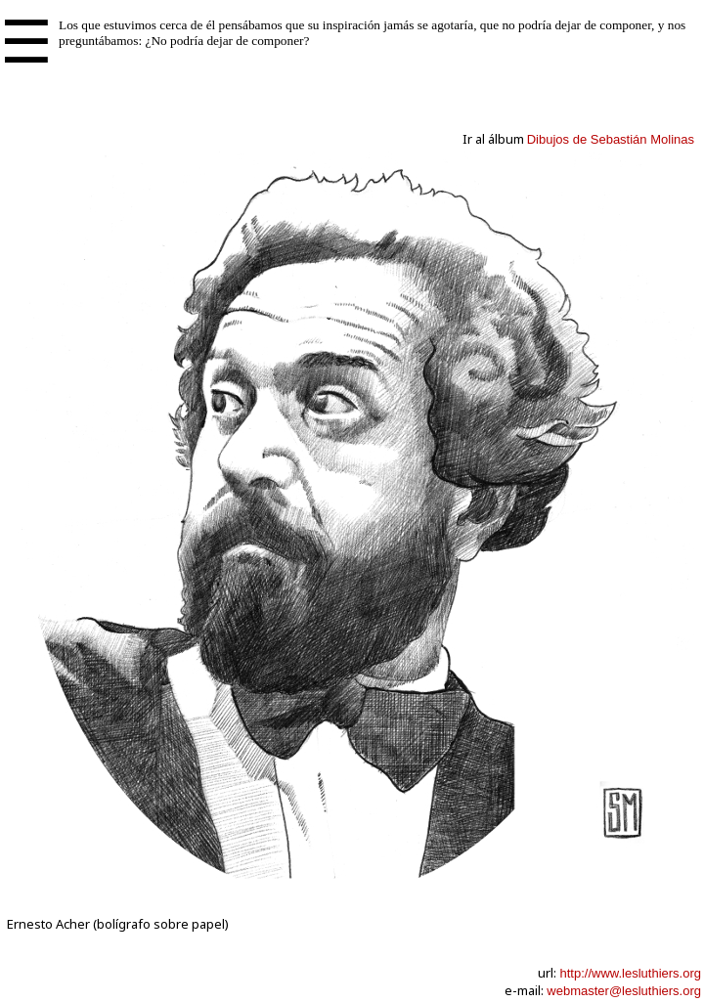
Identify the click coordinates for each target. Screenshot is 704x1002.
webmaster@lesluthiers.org (624, 990)
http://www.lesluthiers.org (630, 973)
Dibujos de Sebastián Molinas (610, 139)
